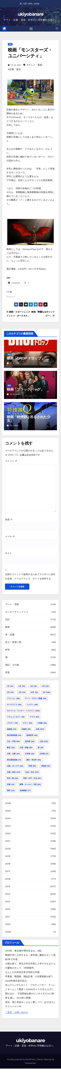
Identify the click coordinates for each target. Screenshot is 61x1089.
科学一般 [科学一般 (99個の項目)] (12, 778)
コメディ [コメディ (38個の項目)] (32, 704)
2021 (7, 841)
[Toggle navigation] (31, 29)
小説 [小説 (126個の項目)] (44, 741)
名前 (9, 519)
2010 (7, 924)
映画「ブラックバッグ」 (25, 389)
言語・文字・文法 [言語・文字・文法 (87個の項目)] (32, 778)
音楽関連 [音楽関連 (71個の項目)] (25, 790)
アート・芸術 (12, 604)
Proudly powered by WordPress (21, 1059)
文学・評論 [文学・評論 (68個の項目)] (26, 747)
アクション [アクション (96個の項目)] (13, 698)
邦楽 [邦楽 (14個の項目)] (10, 784)
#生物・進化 (14, 69)
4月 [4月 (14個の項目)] (45, 686)
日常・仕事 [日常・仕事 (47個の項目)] (13, 753)
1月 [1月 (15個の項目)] (10, 686)
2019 (7, 856)
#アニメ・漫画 (34, 65)
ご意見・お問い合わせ (16, 1012)
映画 (10, 44)
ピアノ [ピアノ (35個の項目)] (27, 723)
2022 (8, 833)
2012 (7, 909)
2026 (8, 803)
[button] (57, 28)
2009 (8, 931)
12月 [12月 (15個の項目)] (34, 692)
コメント (11, 460)
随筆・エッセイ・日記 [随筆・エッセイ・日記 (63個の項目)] (30, 784)
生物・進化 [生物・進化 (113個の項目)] (13, 772)
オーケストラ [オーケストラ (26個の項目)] (14, 704)
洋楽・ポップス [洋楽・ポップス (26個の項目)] (15, 766)
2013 (7, 901)
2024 (8, 818)
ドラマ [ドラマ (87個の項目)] (34, 716)
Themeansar (30, 1063)
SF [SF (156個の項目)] (46, 692)
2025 (8, 810)
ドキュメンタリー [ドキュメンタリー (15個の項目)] (15, 716)
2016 (7, 878)
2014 (7, 894)
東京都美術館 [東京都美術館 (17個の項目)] (14, 759)
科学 (7, 649)
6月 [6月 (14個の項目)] (22, 692)
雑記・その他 (12, 664)
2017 (7, 871)
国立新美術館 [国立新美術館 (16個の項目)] (14, 735)
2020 (8, 848)
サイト (8, 553)
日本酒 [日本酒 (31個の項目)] (44, 753)
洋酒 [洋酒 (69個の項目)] (32, 766)
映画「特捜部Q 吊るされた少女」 (28, 419)
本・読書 (9, 634)
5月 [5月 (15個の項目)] (10, 692)
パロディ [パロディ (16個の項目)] (12, 723)
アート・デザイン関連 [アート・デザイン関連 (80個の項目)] (35, 698)
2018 (7, 863)
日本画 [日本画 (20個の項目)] (29, 753)
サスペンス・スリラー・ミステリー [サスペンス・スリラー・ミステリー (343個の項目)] (23, 710)
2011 (7, 916)
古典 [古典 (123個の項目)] (40, 729)
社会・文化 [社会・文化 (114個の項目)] (32, 772)
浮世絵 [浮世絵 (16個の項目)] (45, 766)
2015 (7, 886)
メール (10, 536)
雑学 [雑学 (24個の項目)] (11, 790)
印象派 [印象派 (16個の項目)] (26, 729)
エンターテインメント (16, 612)
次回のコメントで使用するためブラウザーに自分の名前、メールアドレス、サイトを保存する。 (30, 576)
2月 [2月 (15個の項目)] (21, 686)
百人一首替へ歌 (13, 642)
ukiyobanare (30, 14)
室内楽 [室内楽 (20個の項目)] (29, 741)
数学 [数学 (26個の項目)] (11, 747)
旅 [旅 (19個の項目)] (40, 747)
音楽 (7, 672)
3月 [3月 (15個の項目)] (33, 686)
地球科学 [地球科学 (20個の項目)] (31, 735)
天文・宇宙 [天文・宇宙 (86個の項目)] (13, 741)
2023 (8, 825)
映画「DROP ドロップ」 (26, 358)
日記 (7, 619)
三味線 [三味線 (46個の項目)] (42, 723)
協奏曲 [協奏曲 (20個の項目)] (11, 729)
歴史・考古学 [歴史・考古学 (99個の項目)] (33, 759)
